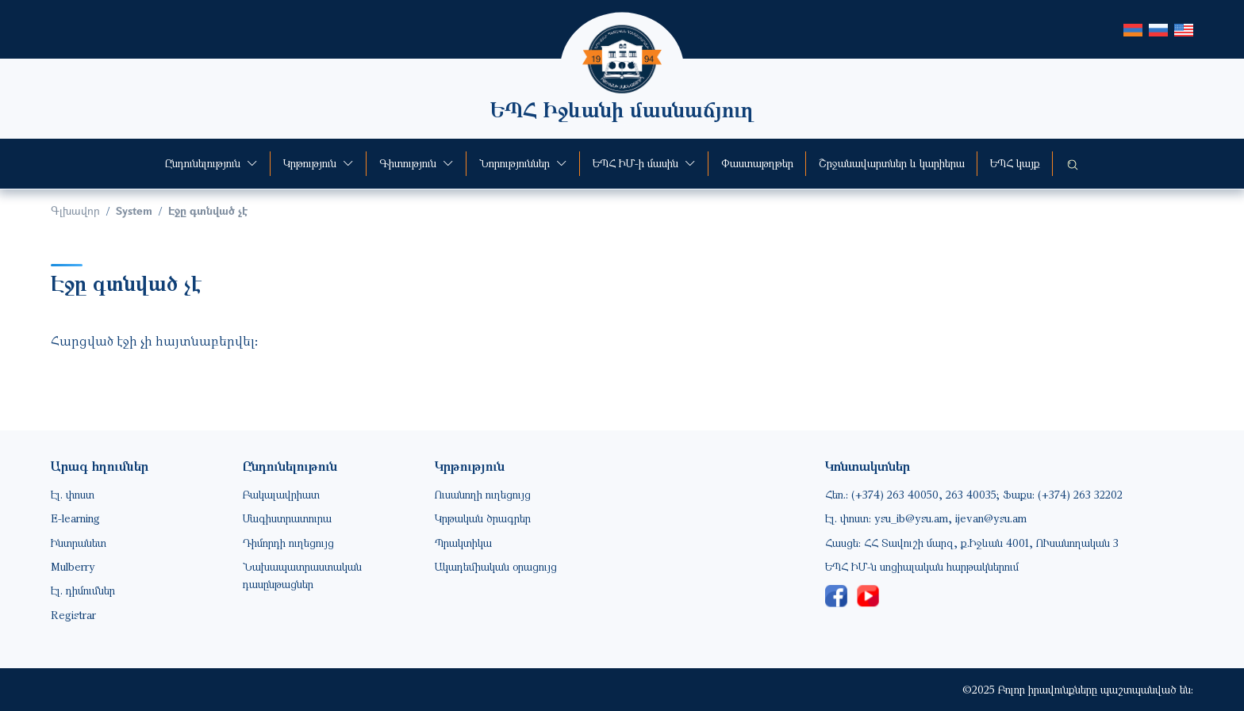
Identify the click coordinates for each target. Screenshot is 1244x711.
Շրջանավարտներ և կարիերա (892, 162)
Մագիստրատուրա (287, 518)
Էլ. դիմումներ (83, 590)
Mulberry (73, 566)
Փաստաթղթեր (757, 162)
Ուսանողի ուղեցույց (483, 494)
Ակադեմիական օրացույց (496, 566)
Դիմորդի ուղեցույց (288, 542)
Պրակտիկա (463, 542)
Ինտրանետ (78, 542)
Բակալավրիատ (281, 494)
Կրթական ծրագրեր (483, 518)
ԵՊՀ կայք (1015, 162)
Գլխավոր (75, 210)
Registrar (73, 614)
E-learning (75, 518)
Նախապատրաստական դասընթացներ (302, 575)
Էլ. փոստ (72, 494)
